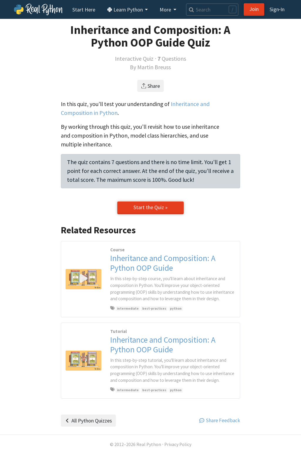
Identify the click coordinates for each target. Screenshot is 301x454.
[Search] (212, 10)
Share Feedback (219, 420)
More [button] (166, 9)
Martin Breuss (154, 67)
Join (254, 9)
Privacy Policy (177, 444)
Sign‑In (277, 9)
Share (150, 85)
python (176, 308)
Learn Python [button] (125, 9)
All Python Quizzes (88, 420)
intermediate (128, 308)
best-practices (154, 308)
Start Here (83, 9)
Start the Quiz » (150, 207)
